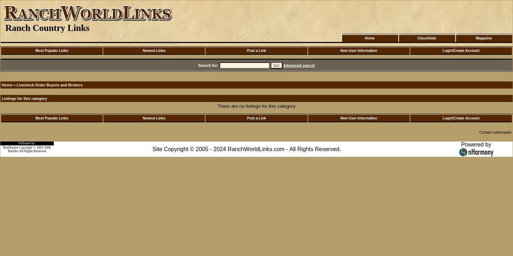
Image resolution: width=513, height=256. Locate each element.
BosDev (13, 151)
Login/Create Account (461, 51)
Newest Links (154, 51)
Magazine (484, 38)
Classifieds (427, 38)
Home (370, 38)
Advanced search (299, 65)
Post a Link (256, 51)
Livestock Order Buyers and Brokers (49, 85)
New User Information (358, 51)
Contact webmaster (495, 132)
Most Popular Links (51, 51)
